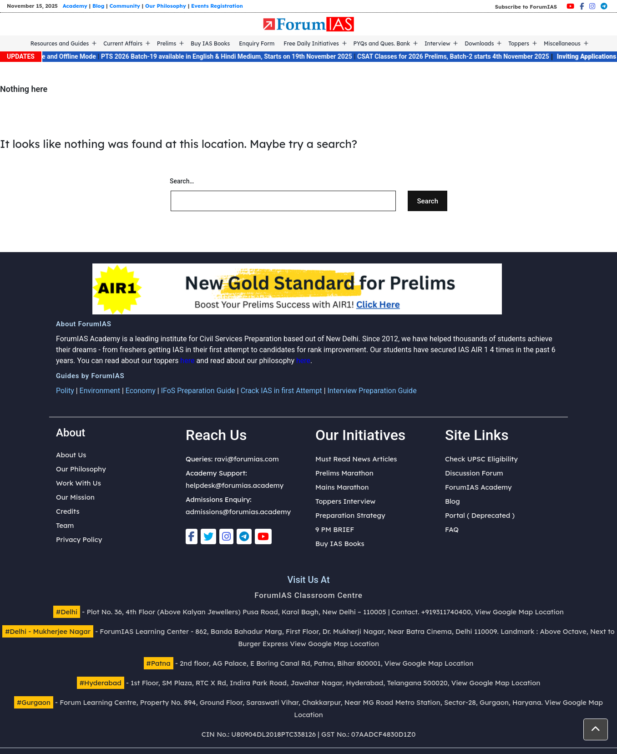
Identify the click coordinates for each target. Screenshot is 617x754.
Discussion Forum (474, 473)
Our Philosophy (165, 5)
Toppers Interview (345, 501)
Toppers (518, 43)
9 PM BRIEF (334, 529)
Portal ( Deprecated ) (480, 515)
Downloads (479, 43)
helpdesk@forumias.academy (234, 485)
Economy (141, 390)
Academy (75, 5)
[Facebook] (582, 6)
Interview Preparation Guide (372, 390)
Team (65, 525)
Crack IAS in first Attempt (281, 390)
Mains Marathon (342, 487)
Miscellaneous (562, 43)
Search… (182, 181)
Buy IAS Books (210, 43)
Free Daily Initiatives (311, 43)
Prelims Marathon (344, 473)
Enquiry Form (256, 43)
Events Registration (217, 5)
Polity (65, 390)
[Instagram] (592, 6)
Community (124, 5)
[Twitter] (208, 536)
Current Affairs (122, 43)
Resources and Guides (59, 43)
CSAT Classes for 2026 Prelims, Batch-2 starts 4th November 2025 (461, 56)
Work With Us (78, 483)
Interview (437, 43)
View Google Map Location (519, 611)
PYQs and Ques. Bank (382, 43)
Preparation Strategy (350, 515)
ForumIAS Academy (478, 487)
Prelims (166, 43)
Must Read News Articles (356, 459)
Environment (100, 390)
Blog (98, 5)
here (187, 360)
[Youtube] (570, 6)
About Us (71, 454)
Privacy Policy (79, 539)
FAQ (452, 529)
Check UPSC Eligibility (481, 459)
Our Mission (75, 497)
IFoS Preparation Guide (198, 390)
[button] (595, 729)
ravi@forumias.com (246, 459)
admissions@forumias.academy (238, 511)
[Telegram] (604, 6)
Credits (68, 511)
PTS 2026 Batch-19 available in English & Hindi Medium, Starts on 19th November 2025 (234, 56)
